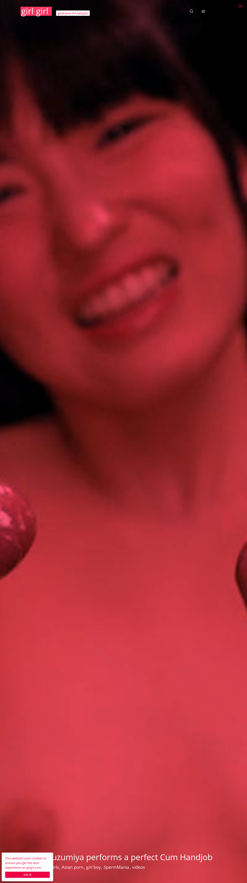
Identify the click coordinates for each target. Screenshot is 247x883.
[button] (191, 11)
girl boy (93, 867)
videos (138, 867)
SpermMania (116, 867)
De (240, 6)
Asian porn (72, 867)
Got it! (27, 875)
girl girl (34, 11)
